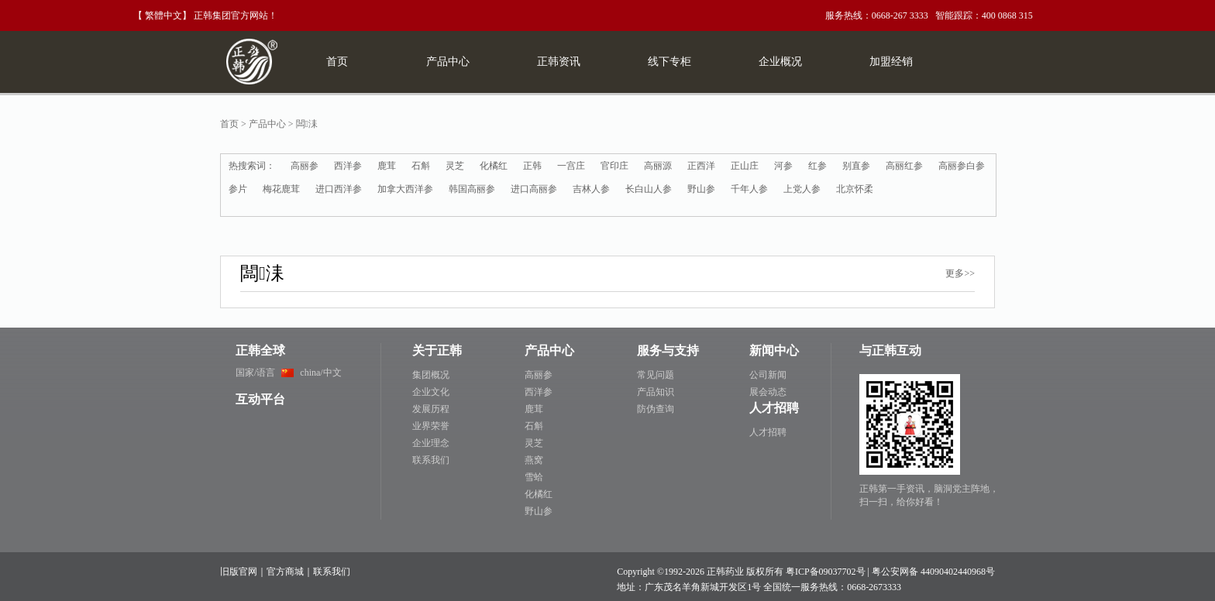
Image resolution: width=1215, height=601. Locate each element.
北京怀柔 (854, 189)
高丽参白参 (961, 165)
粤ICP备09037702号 (826, 571)
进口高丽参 (534, 189)
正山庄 (745, 165)
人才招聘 (767, 432)
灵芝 (455, 165)
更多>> (960, 273)
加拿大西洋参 (405, 189)
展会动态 (767, 391)
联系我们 (430, 460)
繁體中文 (163, 15)
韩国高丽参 (472, 189)
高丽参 (304, 165)
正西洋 (701, 165)
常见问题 (655, 374)
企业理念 (430, 443)
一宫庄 (571, 165)
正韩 (532, 165)
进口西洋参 (338, 189)
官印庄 (614, 165)
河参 (783, 165)
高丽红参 (904, 165)
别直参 (856, 165)
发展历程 (430, 409)
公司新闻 (767, 374)
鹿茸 (386, 165)
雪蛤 (534, 477)
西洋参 (348, 165)
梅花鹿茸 (281, 189)
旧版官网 (238, 571)
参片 (238, 189)
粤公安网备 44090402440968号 (933, 571)
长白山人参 (648, 189)
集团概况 (430, 374)
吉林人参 (591, 189)
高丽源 (658, 165)
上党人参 (802, 189)
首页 (229, 123)
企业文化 (430, 391)
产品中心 (267, 123)
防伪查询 (655, 409)
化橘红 (494, 165)
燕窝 (534, 460)
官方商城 (285, 571)
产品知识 (655, 391)
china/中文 (320, 372)
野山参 (701, 189)
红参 (817, 165)
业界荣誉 (430, 426)
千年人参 (749, 189)
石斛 (420, 165)
